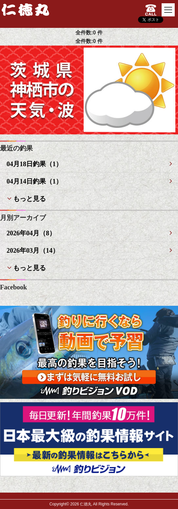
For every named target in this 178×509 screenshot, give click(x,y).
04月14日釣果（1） (34, 181)
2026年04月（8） (31, 233)
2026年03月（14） (33, 250)
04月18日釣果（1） (34, 163)
